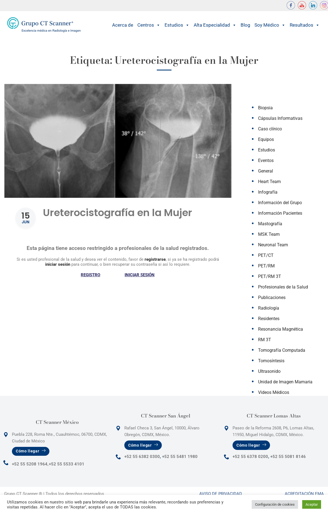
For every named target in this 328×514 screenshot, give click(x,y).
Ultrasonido (269, 371)
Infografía (267, 192)
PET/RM (266, 266)
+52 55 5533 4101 (66, 464)
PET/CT (266, 255)
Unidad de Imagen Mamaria (285, 381)
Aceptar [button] (312, 504)
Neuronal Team (273, 244)
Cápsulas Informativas (280, 118)
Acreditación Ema (304, 493)
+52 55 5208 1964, (30, 464)
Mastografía (270, 223)
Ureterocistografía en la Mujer (117, 213)
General (265, 171)
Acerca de (122, 25)
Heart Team (269, 181)
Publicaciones (272, 297)
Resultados (305, 25)
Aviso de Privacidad (220, 493)
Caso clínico (270, 128)
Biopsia (265, 107)
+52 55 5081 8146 (288, 456)
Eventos (266, 160)
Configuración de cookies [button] (275, 504)
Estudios (177, 25)
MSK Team (269, 234)
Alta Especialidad (215, 25)
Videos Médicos (273, 392)
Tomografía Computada (281, 350)
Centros (148, 25)
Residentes (268, 318)
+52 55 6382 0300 (142, 456)
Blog (245, 25)
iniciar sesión (57, 264)
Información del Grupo (280, 202)
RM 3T (264, 339)
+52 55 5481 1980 (180, 456)
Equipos (266, 139)
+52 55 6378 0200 (250, 456)
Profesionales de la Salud (283, 287)
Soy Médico (270, 25)
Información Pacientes (280, 213)
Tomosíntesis (271, 360)
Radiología (268, 308)
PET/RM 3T (269, 276)
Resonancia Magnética (280, 329)
